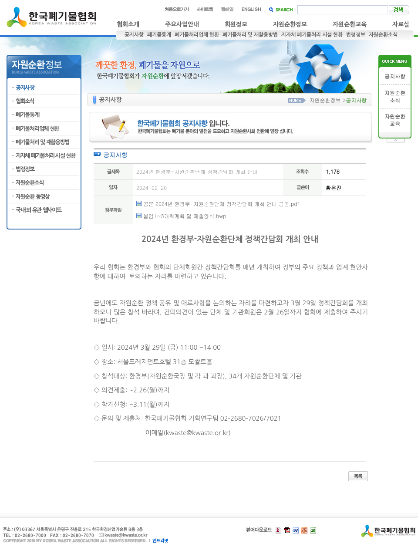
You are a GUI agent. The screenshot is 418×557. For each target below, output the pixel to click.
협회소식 (25, 101)
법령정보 (355, 34)
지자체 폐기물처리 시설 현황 (312, 34)
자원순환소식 (383, 34)
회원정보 (236, 24)
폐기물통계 (159, 34)
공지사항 (134, 34)
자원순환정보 (290, 24)
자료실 (400, 24)
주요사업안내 (182, 24)
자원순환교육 (350, 24)
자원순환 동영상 (33, 196)
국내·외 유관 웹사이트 (38, 210)
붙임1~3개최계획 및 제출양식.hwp (184, 215)
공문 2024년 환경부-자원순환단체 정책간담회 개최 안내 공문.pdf (221, 203)
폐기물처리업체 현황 (197, 34)
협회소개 (128, 24)
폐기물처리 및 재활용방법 (250, 34)
